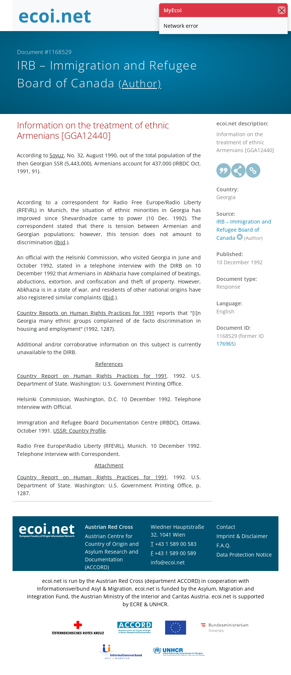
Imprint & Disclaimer (242, 536)
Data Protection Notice (244, 554)
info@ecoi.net (168, 562)
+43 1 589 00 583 (175, 543)
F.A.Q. (223, 545)
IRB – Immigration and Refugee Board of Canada (243, 229)
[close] (281, 10)
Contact (225, 526)
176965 (225, 343)
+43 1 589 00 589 (175, 553)
